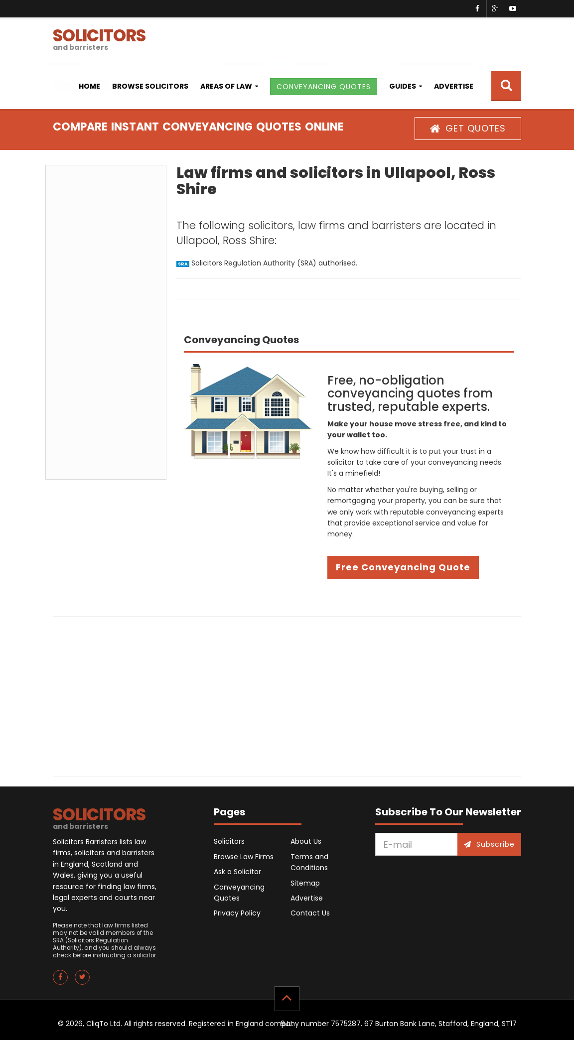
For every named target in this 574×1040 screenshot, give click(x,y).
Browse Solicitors (150, 86)
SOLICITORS (99, 38)
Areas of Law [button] (226, 86)
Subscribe (489, 844)
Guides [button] (402, 86)
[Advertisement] (105, 322)
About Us (305, 841)
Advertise (453, 86)
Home (89, 86)
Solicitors (229, 841)
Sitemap (305, 883)
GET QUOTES (468, 128)
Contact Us (310, 913)
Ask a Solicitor (237, 872)
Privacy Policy (237, 913)
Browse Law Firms (244, 857)
